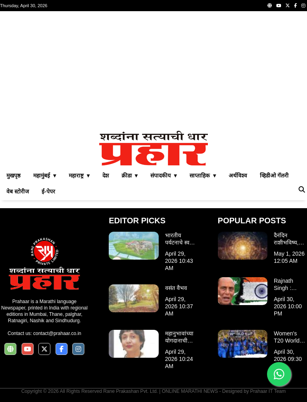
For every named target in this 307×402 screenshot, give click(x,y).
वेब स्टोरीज (17, 191)
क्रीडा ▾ (130, 175)
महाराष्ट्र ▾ (79, 175)
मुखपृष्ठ (13, 175)
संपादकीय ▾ (163, 175)
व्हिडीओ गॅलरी (274, 175)
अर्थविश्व (238, 175)
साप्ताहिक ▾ (202, 175)
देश (105, 175)
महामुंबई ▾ (44, 175)
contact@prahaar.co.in (57, 333)
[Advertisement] (153, 71)
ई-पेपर (48, 191)
